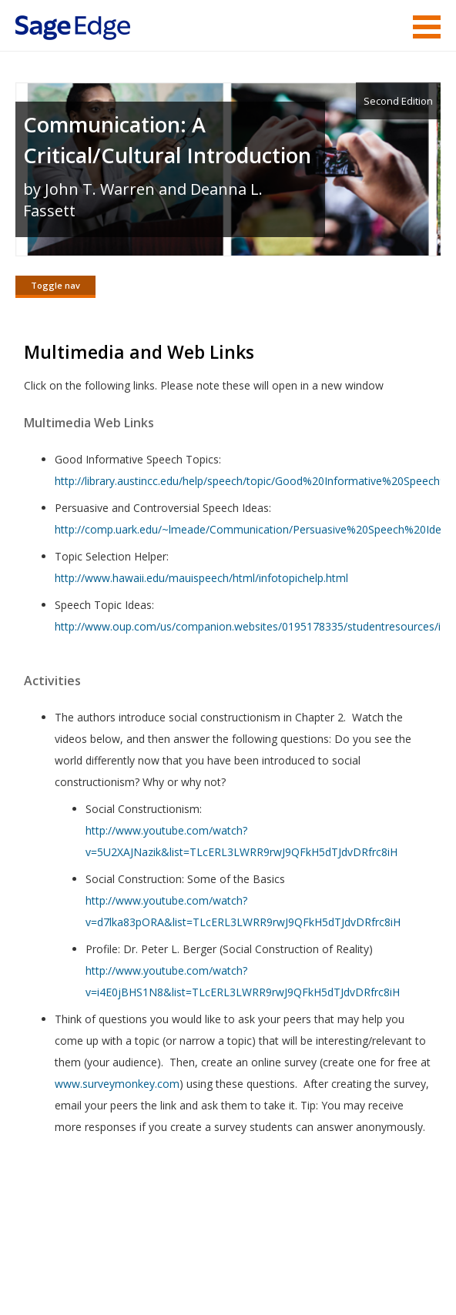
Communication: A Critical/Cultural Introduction (167, 139)
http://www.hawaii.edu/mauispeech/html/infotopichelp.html (201, 578)
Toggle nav (55, 285)
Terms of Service (158, 1257)
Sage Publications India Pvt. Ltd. (239, 1220)
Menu (427, 26)
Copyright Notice (253, 1257)
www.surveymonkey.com (117, 1083)
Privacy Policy (339, 1257)
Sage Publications (103, 1220)
